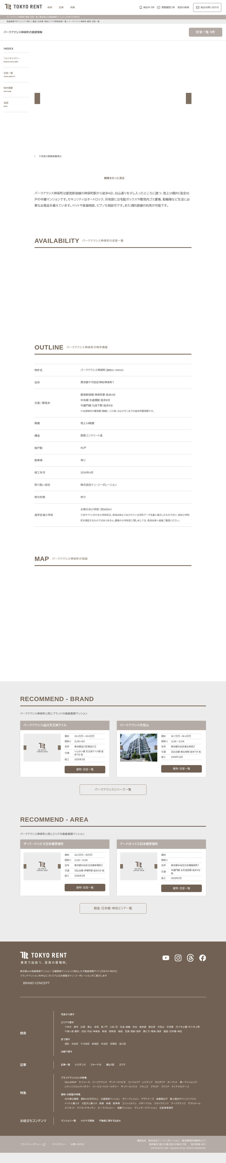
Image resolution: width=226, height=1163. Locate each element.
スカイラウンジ (166, 1113)
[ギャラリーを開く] (113, 178)
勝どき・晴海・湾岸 (159, 1037)
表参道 (145, 1032)
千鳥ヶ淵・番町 (73, 1037)
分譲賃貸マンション (110, 1109)
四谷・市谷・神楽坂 (93, 1037)
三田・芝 (114, 1032)
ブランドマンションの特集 (75, 1083)
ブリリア (195, 1092)
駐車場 (118, 1113)
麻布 (76, 1032)
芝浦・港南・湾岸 (138, 1037)
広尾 (83, 1032)
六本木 (68, 1032)
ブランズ (172, 1092)
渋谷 (137, 1032)
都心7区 (112, 1070)
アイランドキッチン (104, 1118)
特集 (72, 7)
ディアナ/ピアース (74, 1096)
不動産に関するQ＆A (111, 1131)
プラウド (183, 1092)
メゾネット (86, 1118)
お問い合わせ (81, 1154)
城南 (124, 1037)
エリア (124, 1070)
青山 (89, 1032)
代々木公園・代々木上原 (191, 1032)
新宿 (108, 1037)
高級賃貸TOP (12, 21)
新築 (103, 1113)
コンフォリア (140, 1088)
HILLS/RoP (71, 1088)
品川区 (122, 1049)
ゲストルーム (72, 1118)
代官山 (163, 1032)
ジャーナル (97, 1070)
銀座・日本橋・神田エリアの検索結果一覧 (51, 21)
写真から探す (68, 1020)
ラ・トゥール (85, 1088)
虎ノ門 (104, 1032)
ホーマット (182, 1088)
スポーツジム (149, 1113)
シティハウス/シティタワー (99, 1092)
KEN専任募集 (71, 1109)
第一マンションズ (74, 1092)
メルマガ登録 (89, 1131)
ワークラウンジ (184, 1113)
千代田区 (85, 1049)
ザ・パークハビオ (122, 1088)
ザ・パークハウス (156, 1092)
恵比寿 (154, 1032)
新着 (110, 1113)
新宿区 (95, 1049)
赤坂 (96, 1032)
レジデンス (81, 1070)
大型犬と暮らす (91, 1113)
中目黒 (172, 1032)
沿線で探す (67, 1057)
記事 (61, 7)
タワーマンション (132, 1109)
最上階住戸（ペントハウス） (188, 1109)
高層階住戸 (165, 1109)
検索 (50, 7)
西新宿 (116, 1037)
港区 (67, 1049)
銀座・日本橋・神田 (182, 1037)
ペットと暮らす (73, 1113)
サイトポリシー (62, 1154)
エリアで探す (25, 21)
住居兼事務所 (190, 1118)
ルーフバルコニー (126, 1118)
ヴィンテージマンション (168, 1118)
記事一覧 (65, 1070)
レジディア (155, 1088)
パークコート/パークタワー (130, 1092)
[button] (37, 98)
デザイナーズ (150, 1109)
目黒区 (113, 1049)
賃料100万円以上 (89, 1109)
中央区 (104, 1049)
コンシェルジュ (132, 1113)
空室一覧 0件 (205, 32)
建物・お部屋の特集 (71, 1104)
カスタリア (169, 1088)
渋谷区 (74, 1049)
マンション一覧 (69, 1131)
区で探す (65, 1045)
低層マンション (146, 1118)
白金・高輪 (127, 1032)
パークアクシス (102, 1088)
